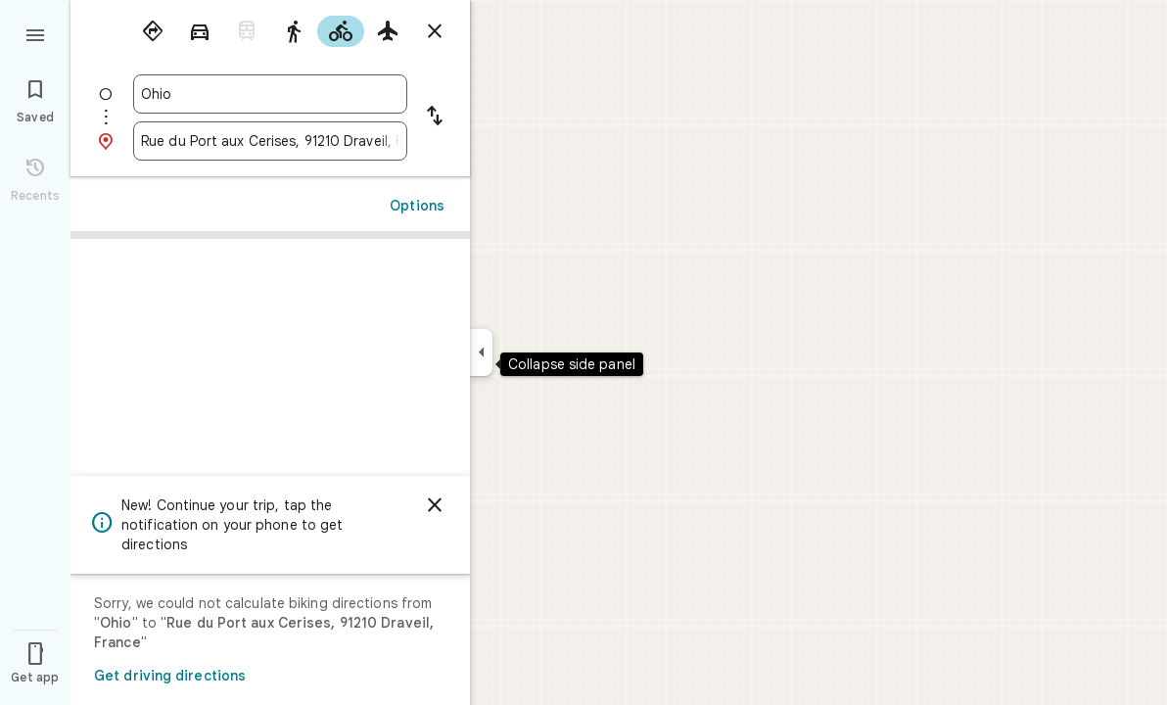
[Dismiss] (434, 505)
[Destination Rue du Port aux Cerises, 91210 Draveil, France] (270, 141)
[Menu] (35, 33)
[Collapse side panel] (481, 352)
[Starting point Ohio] (270, 94)
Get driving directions (170, 675)
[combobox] (270, 94)
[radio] (152, 31)
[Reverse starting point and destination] (434, 117)
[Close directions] (434, 31)
